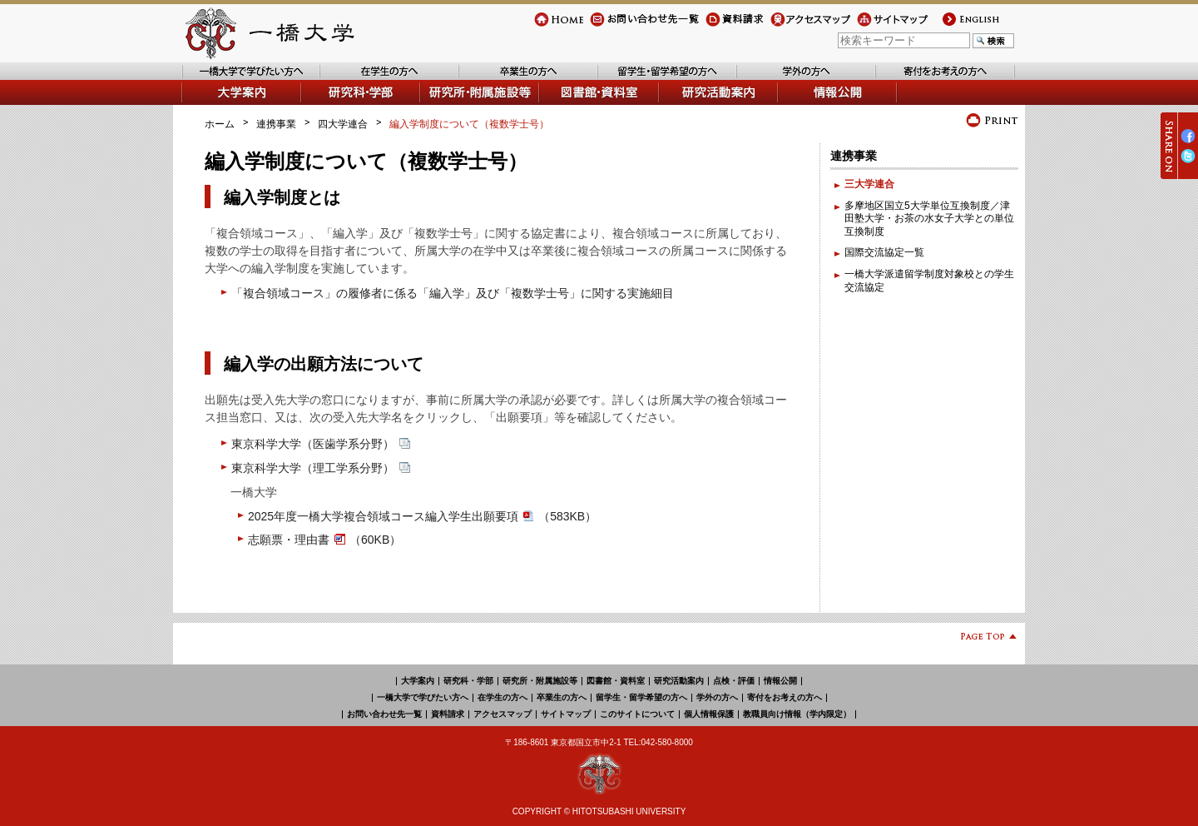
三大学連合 (869, 184)
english (956, 26)
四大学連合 (343, 124)
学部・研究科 (332, 104)
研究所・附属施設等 (539, 680)
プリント (992, 120)
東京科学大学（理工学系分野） (320, 468)
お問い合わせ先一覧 (635, 26)
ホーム (220, 124)
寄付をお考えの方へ (921, 79)
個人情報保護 (709, 714)
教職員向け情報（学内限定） (797, 714)
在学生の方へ (350, 79)
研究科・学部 (468, 680)
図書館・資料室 (575, 104)
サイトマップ (887, 26)
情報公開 (799, 104)
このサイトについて (637, 714)
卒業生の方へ (489, 79)
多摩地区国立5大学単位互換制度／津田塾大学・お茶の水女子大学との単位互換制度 (929, 218)
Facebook (1188, 142)
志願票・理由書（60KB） (324, 539)
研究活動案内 (690, 104)
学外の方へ (762, 79)
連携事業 (276, 124)
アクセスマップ (805, 26)
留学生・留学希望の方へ (653, 79)
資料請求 (725, 26)
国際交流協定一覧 (884, 252)
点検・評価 (734, 680)
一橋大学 (267, 33)
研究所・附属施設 (461, 104)
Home (547, 26)
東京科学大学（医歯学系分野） (320, 443)
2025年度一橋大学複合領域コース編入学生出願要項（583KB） (422, 516)
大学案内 (201, 104)
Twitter (1188, 162)
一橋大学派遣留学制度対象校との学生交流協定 (929, 280)
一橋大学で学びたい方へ (236, 79)
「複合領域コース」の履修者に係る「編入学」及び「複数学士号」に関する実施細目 (452, 293)
